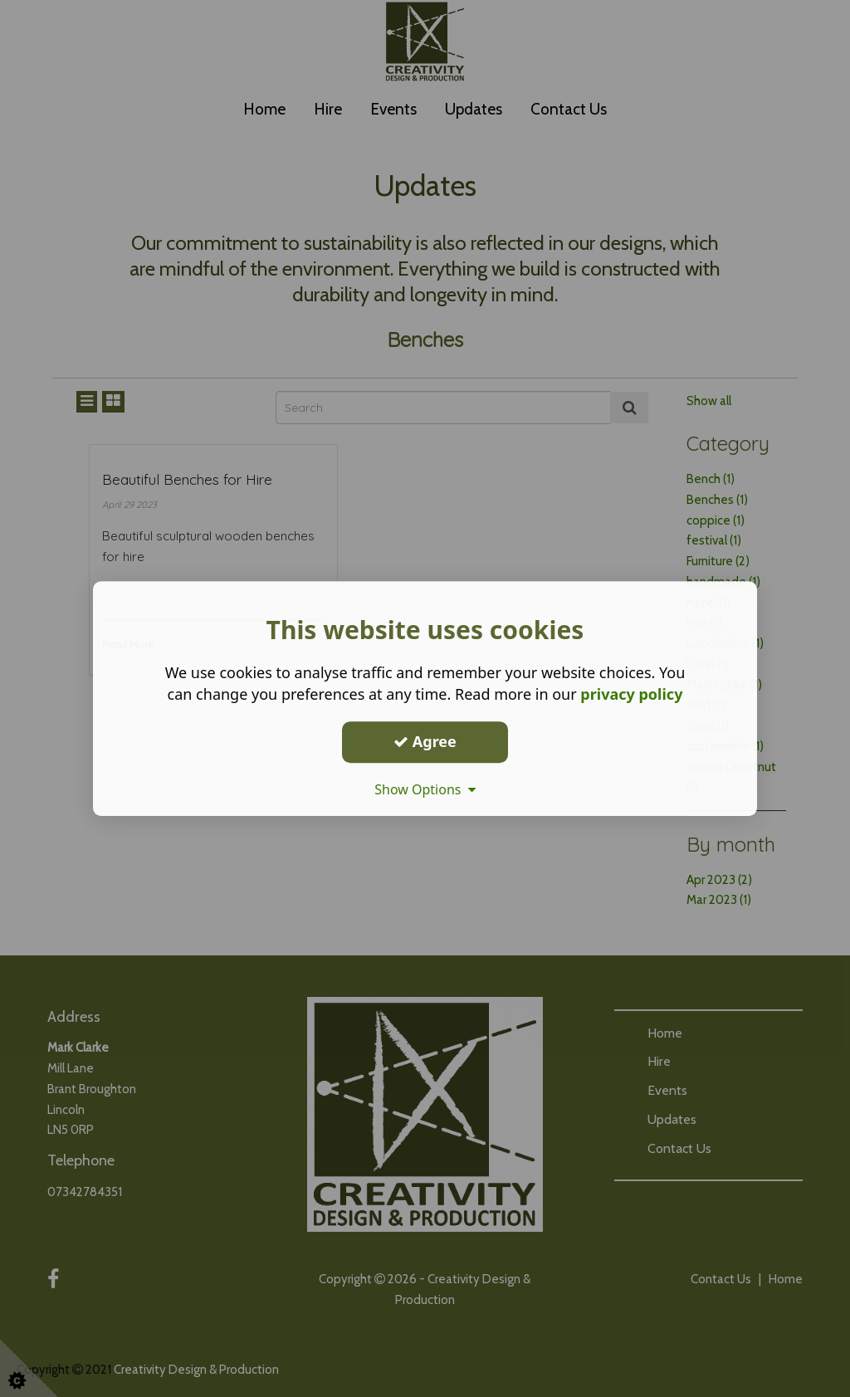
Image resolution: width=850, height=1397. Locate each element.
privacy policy (631, 694)
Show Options (425, 789)
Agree (425, 741)
